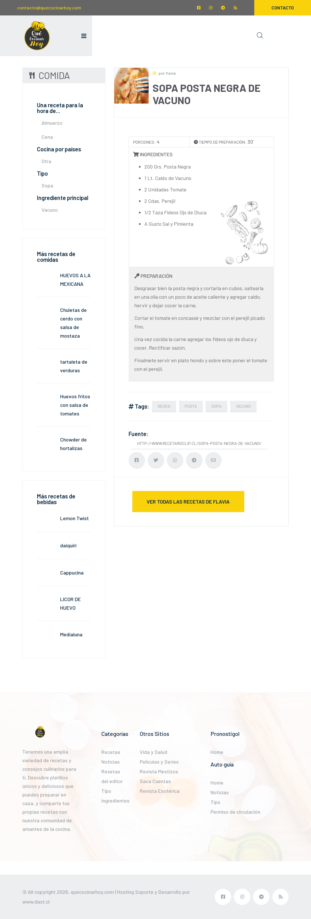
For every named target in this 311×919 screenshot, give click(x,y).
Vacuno (50, 210)
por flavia (164, 73)
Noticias (110, 761)
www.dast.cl (36, 901)
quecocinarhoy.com (92, 892)
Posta (191, 406)
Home (216, 752)
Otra (46, 161)
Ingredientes (115, 800)
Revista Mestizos (159, 771)
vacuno (243, 406)
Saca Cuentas (155, 781)
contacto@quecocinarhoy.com (49, 7)
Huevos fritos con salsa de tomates (75, 405)
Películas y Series (159, 761)
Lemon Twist (74, 518)
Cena (47, 137)
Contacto (282, 7)
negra (164, 406)
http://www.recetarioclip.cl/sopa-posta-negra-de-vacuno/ (199, 443)
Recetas (110, 752)
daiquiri (68, 545)
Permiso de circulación (235, 812)
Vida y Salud (153, 752)
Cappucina (72, 572)
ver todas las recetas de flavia (188, 501)
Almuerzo (52, 123)
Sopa (47, 185)
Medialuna (71, 634)
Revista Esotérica (160, 791)
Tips (106, 791)
